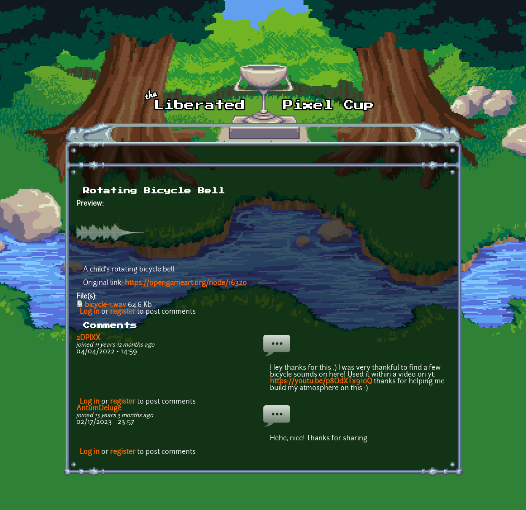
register (122, 312)
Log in (90, 312)
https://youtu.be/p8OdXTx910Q (321, 381)
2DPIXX (88, 338)
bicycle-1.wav (105, 305)
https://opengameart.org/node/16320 (186, 283)
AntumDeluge (98, 408)
